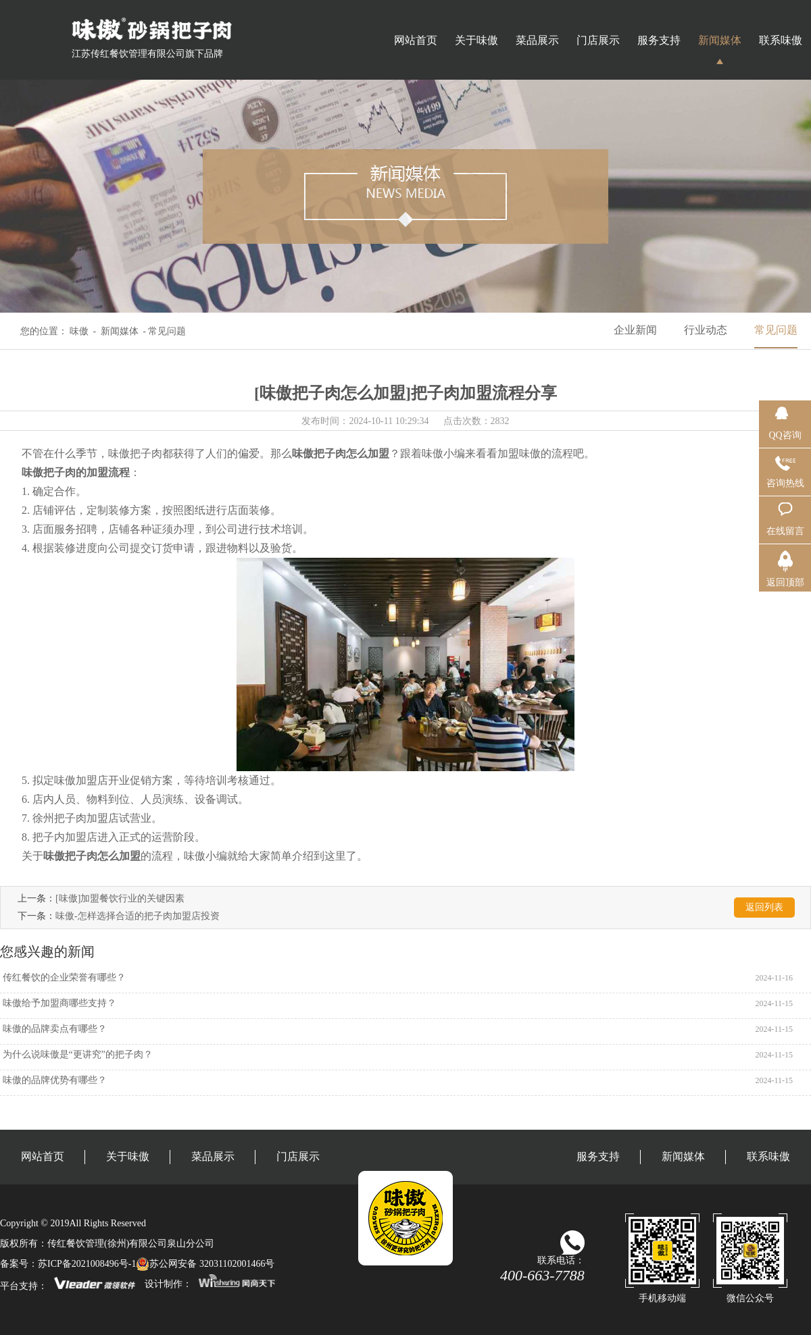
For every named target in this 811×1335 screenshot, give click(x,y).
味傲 (79, 331)
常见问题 (775, 330)
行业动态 (705, 330)
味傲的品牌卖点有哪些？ (53, 1029)
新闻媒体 (719, 40)
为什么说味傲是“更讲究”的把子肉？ (76, 1054)
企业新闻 (635, 330)
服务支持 (659, 40)
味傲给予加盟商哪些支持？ (58, 1003)
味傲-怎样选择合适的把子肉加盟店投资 (137, 916)
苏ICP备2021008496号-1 (87, 1264)
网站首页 (415, 40)
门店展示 (598, 40)
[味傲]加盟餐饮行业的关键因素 (120, 898)
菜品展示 (537, 40)
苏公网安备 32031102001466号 (205, 1264)
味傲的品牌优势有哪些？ (53, 1080)
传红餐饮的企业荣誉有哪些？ (63, 977)
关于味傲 (476, 40)
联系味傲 (780, 40)
